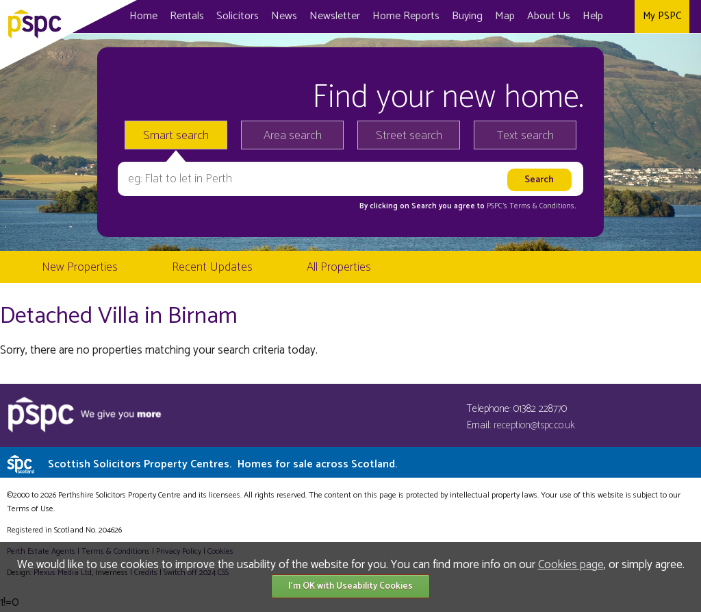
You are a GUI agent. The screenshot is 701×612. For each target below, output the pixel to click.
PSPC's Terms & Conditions (530, 206)
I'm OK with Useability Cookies (350, 586)
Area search (293, 135)
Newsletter (334, 16)
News (284, 16)
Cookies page (571, 564)
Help (593, 16)
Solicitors (237, 16)
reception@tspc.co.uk (534, 425)
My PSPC (662, 16)
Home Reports (405, 16)
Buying (467, 16)
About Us (548, 16)
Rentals (187, 16)
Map (505, 16)
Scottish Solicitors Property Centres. (222, 464)
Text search (525, 135)
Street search (409, 135)
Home (143, 16)
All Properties (339, 267)
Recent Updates (212, 267)
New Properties (80, 267)
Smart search (176, 135)
